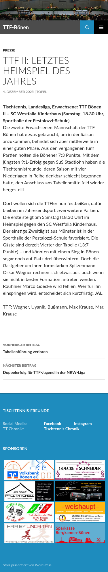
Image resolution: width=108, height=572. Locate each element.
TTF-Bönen (16, 27)
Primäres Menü (101, 27)
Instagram (83, 423)
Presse (9, 50)
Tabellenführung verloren (54, 347)
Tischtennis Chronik (61, 428)
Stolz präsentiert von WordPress (27, 565)
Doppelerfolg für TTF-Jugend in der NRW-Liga (54, 368)
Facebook (52, 423)
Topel (41, 91)
